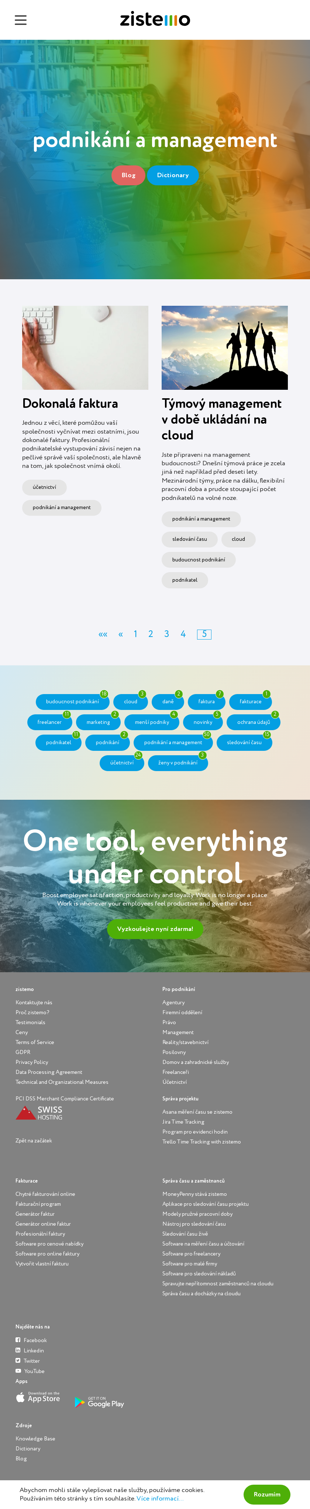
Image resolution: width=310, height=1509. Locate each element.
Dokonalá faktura (70, 404)
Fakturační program (38, 1204)
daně (172, 699)
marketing (103, 719)
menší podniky (156, 719)
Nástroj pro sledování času (194, 1224)
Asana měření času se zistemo (197, 1112)
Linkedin (30, 1350)
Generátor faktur (35, 1214)
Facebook (31, 1340)
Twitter (28, 1361)
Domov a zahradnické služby (195, 1062)
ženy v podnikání (182, 760)
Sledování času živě (185, 1234)
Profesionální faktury (40, 1234)
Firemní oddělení (182, 1012)
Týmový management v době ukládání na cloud (222, 420)
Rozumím (267, 1494)
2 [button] (150, 634)
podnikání (112, 740)
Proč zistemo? (32, 1012)
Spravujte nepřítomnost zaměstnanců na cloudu (217, 1283)
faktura (211, 699)
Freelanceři (175, 1072)
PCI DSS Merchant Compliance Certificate (65, 1099)
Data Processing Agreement (49, 1072)
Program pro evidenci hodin (195, 1132)
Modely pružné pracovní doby (197, 1214)
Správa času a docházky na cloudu (201, 1293)
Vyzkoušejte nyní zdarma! (155, 929)
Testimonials (30, 1022)
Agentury (173, 1002)
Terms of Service (35, 1042)
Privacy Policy (32, 1062)
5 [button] (204, 634)
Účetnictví (174, 1082)
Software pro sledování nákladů (199, 1274)
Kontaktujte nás (34, 1002)
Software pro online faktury (47, 1254)
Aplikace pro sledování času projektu (205, 1204)
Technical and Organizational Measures (62, 1082)
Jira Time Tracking (183, 1122)
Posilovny (174, 1052)
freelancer (54, 719)
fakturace (255, 699)
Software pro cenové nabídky (49, 1244)
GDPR (23, 1052)
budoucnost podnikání (198, 560)
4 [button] (183, 634)
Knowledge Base (35, 1439)
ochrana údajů (258, 719)
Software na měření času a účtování (203, 1244)
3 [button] (166, 634)
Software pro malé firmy (189, 1264)
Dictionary (173, 175)
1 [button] (135, 634)
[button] (103, 634)
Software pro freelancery (191, 1254)
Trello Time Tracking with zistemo (201, 1142)
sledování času (189, 539)
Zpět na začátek (34, 1141)
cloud (238, 539)
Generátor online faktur (43, 1224)
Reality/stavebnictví (185, 1042)
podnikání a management (62, 507)
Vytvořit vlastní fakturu (42, 1264)
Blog (128, 175)
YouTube (30, 1371)
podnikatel (184, 580)
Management (178, 1032)
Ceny (22, 1032)
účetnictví (44, 487)
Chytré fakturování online (45, 1194)
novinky (207, 719)
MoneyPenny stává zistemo (194, 1194)
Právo (169, 1022)
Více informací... (160, 1498)
